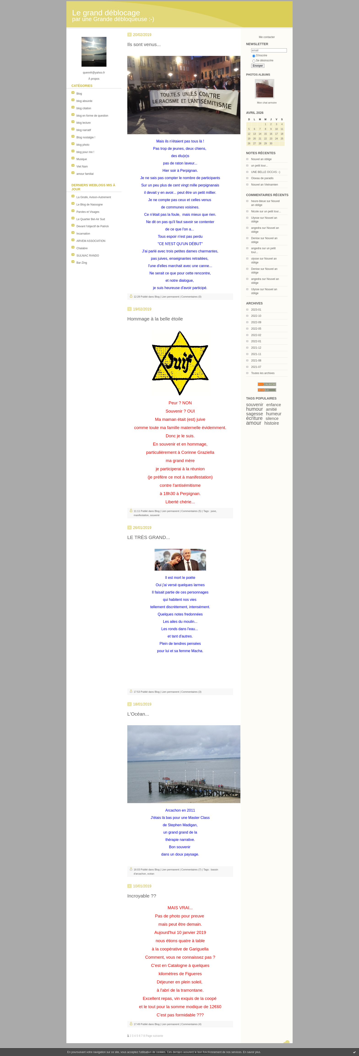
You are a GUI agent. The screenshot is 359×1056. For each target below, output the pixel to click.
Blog (79, 93)
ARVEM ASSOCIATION (90, 241)
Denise (255, 238)
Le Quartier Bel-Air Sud (90, 219)
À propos (93, 78)
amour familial (85, 173)
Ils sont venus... (144, 44)
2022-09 (256, 322)
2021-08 (256, 360)
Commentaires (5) (191, 511)
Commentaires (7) (191, 869)
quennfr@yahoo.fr (94, 72)
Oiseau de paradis (262, 178)
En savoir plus (251, 1052)
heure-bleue (258, 201)
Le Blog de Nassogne (89, 204)
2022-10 (256, 315)
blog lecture (83, 122)
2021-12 (256, 347)
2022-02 (256, 335)
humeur (273, 413)
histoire (271, 423)
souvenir (254, 404)
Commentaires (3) (191, 691)
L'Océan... (138, 714)
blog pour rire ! (85, 152)
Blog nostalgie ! (85, 137)
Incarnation (83, 233)
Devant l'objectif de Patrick (92, 226)
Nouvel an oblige (261, 159)
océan (150, 873)
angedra (256, 228)
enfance (273, 404)
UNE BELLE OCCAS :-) (265, 172)
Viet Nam (82, 166)
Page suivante (154, 1035)
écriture (254, 418)
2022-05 (256, 328)
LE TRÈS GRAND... (148, 537)
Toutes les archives (263, 373)
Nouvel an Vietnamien (264, 184)
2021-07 (256, 367)
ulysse (255, 258)
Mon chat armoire (267, 102)
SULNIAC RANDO (87, 255)
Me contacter (267, 37)
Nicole (255, 211)
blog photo (82, 144)
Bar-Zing (81, 262)
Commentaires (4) (191, 1024)
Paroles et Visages (87, 211)
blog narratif (83, 130)
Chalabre (82, 248)
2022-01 (256, 341)
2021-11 (256, 354)
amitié (271, 409)
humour (254, 409)
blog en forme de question (92, 115)
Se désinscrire (262, 60)
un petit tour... (259, 165)
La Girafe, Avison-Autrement (93, 197)
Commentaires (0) (191, 296)
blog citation (83, 108)
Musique (81, 159)
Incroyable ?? (141, 895)
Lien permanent (170, 296)
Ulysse (255, 217)
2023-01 (256, 309)
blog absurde (84, 101)
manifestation (141, 515)
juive (213, 511)
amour (253, 423)
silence (272, 418)
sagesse (254, 413)
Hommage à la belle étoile (155, 318)
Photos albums (258, 74)
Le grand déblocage (106, 12)
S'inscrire (259, 55)
